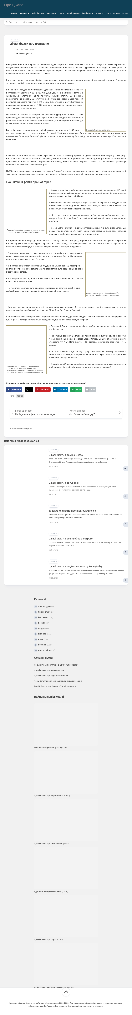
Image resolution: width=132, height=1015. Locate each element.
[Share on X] (29, 389)
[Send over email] (76, 389)
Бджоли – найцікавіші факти (47, 891)
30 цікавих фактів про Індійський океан (73, 510)
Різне (125, 13)
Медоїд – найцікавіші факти (47, 747)
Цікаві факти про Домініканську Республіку (75, 566)
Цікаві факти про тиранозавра (48, 795)
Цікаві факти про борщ (45, 939)
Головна (13, 13)
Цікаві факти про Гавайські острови (71, 538)
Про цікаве (13, 5)
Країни (20, 396)
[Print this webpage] (90, 389)
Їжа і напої (87, 13)
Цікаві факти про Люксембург (48, 843)
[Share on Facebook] (14, 389)
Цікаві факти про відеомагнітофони (51, 675)
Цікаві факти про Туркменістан (49, 670)
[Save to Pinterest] (43, 389)
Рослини (51, 13)
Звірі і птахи (38, 13)
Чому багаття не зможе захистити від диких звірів (58, 681)
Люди (61, 13)
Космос (99, 13)
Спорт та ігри (113, 13)
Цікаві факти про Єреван (64, 482)
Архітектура (73, 13)
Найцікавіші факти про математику (51, 987)
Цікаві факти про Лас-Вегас (66, 455)
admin (20, 50)
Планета (24, 13)
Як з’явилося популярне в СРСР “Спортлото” (56, 665)
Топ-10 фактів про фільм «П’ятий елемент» (55, 686)
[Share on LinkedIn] (60, 389)
